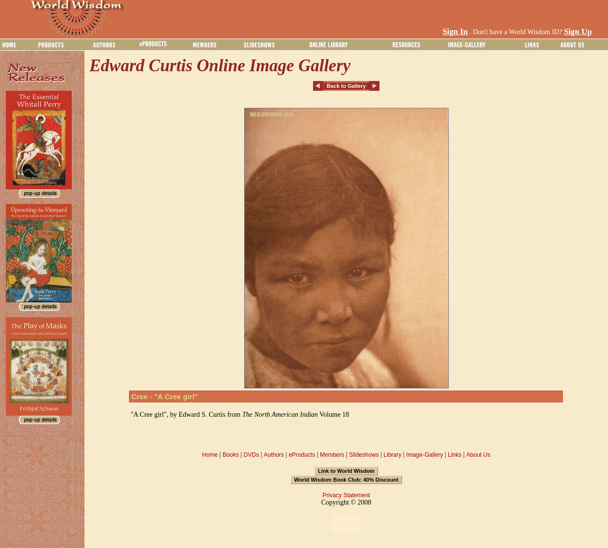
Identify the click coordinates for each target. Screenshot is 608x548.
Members (332, 454)
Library (392, 454)
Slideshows (364, 454)
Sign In (455, 31)
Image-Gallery (424, 454)
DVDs (251, 454)
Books (231, 454)
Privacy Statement (346, 495)
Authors (274, 454)
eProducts (302, 454)
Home (210, 454)
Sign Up (578, 31)
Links (454, 454)
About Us (478, 454)
